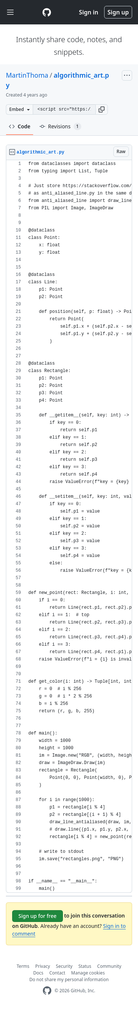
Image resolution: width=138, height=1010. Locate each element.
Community (109, 966)
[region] (69, 526)
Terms (23, 966)
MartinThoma (27, 75)
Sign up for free (37, 915)
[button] (101, 109)
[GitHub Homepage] (47, 990)
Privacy (42, 966)
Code (20, 126)
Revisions (60, 126)
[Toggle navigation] (10, 12)
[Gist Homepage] (46, 12)
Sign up (118, 12)
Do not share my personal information (69, 979)
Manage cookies (88, 973)
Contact (57, 973)
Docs (38, 973)
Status (84, 966)
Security (64, 966)
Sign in (88, 12)
